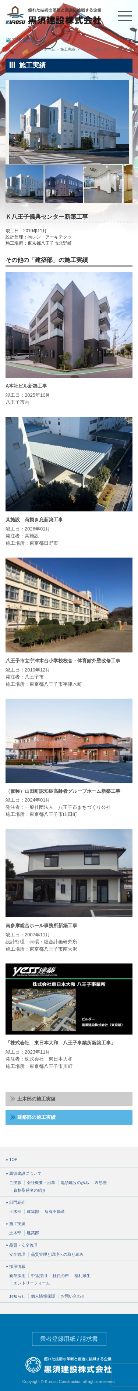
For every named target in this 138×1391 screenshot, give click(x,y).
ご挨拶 (15, 1182)
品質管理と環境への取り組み (57, 1254)
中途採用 (39, 1275)
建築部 (33, 1211)
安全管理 (17, 1254)
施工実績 (67, 49)
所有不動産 (55, 1211)
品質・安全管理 (23, 1245)
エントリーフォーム (32, 1283)
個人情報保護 (43, 1296)
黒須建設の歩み (75, 1182)
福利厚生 (82, 1275)
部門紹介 (17, 1203)
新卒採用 (17, 1275)
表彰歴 (101, 1182)
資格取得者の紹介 (30, 1190)
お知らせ (17, 1296)
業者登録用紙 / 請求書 (69, 1339)
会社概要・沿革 (41, 1182)
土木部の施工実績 (33, 1099)
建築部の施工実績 (33, 1117)
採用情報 (17, 1267)
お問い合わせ (73, 1296)
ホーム (49, 49)
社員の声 (61, 1275)
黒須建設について (25, 1174)
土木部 (15, 1211)
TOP (13, 1160)
